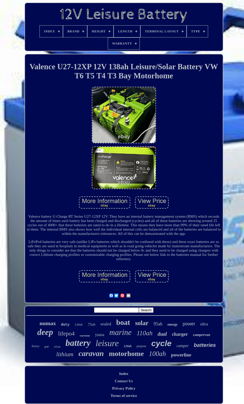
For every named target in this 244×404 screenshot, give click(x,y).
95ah (157, 323)
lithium (64, 354)
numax (47, 323)
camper (182, 346)
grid (47, 346)
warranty (85, 335)
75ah (91, 324)
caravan (91, 353)
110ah (144, 333)
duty (65, 325)
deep (45, 332)
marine (120, 332)
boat (123, 322)
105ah (57, 346)
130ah (79, 324)
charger (180, 334)
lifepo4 (66, 333)
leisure (107, 343)
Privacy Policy (123, 388)
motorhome (126, 353)
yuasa (99, 334)
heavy (35, 346)
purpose (141, 346)
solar (141, 323)
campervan (201, 335)
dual (162, 334)
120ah (128, 346)
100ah (157, 353)
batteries (205, 345)
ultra (204, 324)
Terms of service (123, 396)
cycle (161, 343)
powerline (181, 354)
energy (172, 324)
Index (123, 374)
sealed (105, 324)
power (189, 323)
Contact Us (124, 381)
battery (78, 343)
